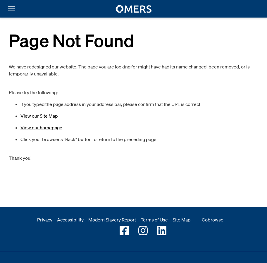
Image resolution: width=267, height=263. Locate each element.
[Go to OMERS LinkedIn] (162, 231)
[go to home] (133, 9)
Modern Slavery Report (112, 220)
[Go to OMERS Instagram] (143, 231)
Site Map (182, 220)
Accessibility (70, 220)
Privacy (44, 220)
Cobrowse (212, 220)
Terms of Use (154, 220)
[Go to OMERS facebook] (124, 231)
